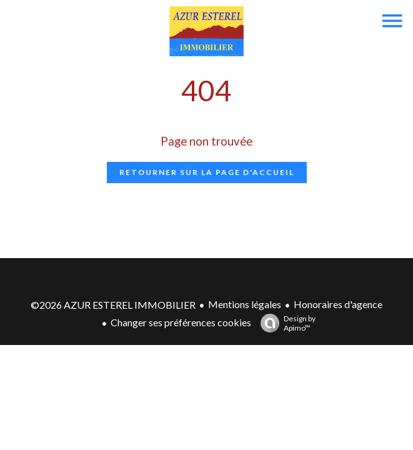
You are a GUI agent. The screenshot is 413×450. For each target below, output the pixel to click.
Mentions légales (244, 304)
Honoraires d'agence (338, 304)
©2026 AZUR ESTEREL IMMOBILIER (113, 305)
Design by (285, 323)
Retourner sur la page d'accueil (206, 172)
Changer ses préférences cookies (181, 322)
